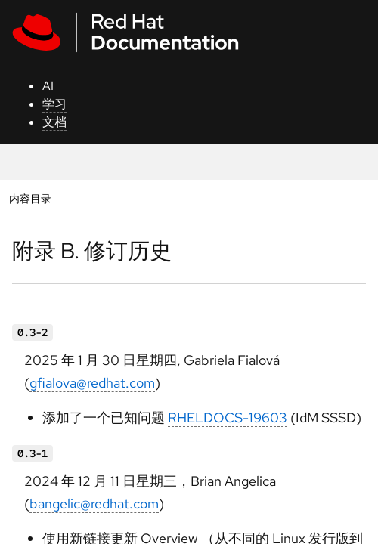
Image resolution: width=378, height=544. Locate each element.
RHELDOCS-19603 (227, 417)
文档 (54, 122)
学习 (54, 104)
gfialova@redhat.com (92, 382)
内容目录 (29, 198)
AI (48, 86)
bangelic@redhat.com (94, 503)
